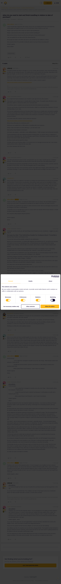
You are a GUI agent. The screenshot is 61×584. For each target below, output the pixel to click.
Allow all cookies (50, 306)
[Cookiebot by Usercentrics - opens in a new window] (52, 276)
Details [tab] (30, 281)
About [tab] (50, 281)
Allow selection (30, 306)
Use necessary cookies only (11, 306)
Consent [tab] (10, 281)
